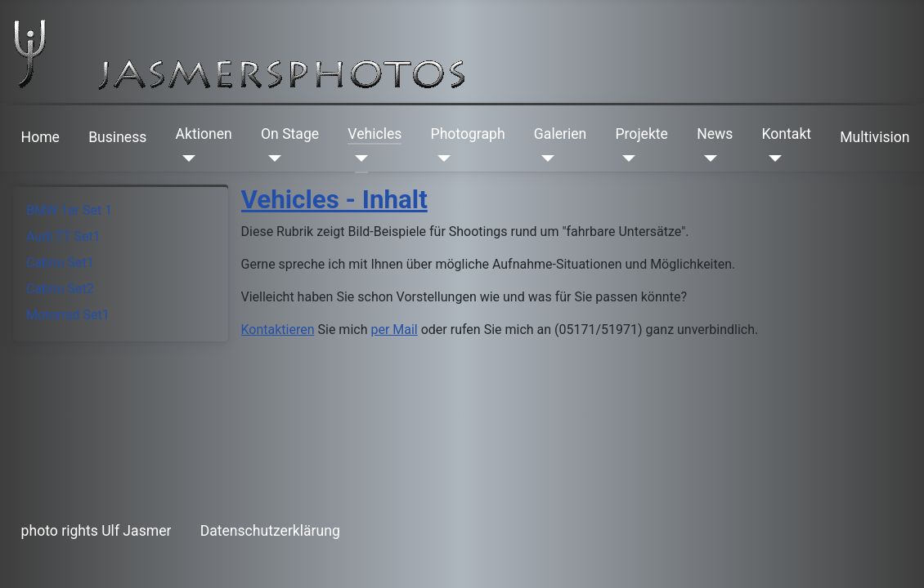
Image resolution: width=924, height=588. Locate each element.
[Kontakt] (772, 158)
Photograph (468, 134)
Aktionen (204, 134)
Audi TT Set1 (63, 236)
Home (40, 137)
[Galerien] (544, 158)
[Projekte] (625, 158)
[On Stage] (271, 158)
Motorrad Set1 (68, 315)
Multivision (874, 137)
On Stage (290, 134)
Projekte (641, 134)
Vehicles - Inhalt (334, 200)
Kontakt (787, 134)
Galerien (560, 134)
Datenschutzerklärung (270, 531)
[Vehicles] (358, 158)
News (715, 134)
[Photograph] (441, 158)
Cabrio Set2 (60, 288)
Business (117, 137)
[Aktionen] (186, 158)
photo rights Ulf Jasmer (96, 531)
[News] (707, 158)
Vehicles (374, 134)
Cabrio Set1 (60, 262)
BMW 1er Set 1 (69, 210)
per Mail (393, 329)
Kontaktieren (278, 329)
